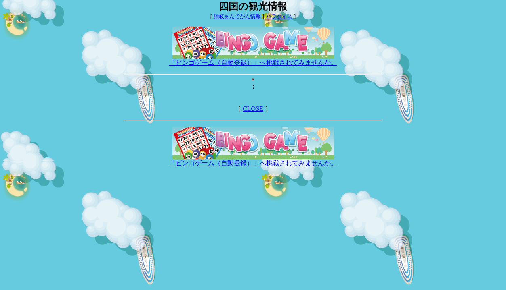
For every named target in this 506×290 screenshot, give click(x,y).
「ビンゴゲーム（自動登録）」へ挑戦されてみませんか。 (253, 59)
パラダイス (279, 16)
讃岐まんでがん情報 (237, 16)
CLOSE (253, 108)
